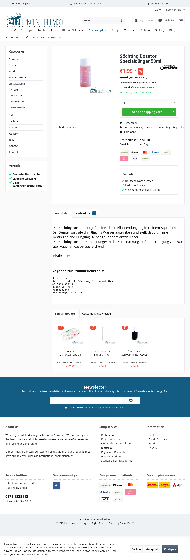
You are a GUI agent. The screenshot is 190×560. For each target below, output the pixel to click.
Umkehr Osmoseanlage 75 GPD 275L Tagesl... (70, 356)
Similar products (65, 317)
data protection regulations (110, 410)
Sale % (13, 127)
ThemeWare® (127, 526)
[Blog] (172, 30)
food (14, 447)
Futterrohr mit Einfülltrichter (102, 356)
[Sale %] (145, 30)
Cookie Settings (157, 442)
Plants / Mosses (18, 77)
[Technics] (130, 30)
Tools (15, 89)
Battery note (108, 438)
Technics (14, 121)
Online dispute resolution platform (116, 449)
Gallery (13, 133)
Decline (136, 549)
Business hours (110, 442)
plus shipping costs (144, 86)
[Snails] (41, 30)
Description (62, 213)
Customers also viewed (96, 317)
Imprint (13, 152)
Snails (12, 65)
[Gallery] (159, 30)
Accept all (152, 549)
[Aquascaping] (97, 30)
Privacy (152, 451)
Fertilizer (17, 95)
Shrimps (14, 59)
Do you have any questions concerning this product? (153, 127)
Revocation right (111, 459)
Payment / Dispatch (113, 455)
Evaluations (86, 213)
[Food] (54, 30)
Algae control (20, 101)
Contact (13, 146)
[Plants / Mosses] (73, 30)
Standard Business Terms (116, 464)
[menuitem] (174, 9)
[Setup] (115, 30)
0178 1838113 (16, 499)
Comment (128, 132)
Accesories (18, 107)
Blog (11, 139)
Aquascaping (17, 83)
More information (37, 554)
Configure (170, 549)
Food (12, 71)
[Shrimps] (27, 30)
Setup (12, 115)
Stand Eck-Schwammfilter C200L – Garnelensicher (134, 356)
